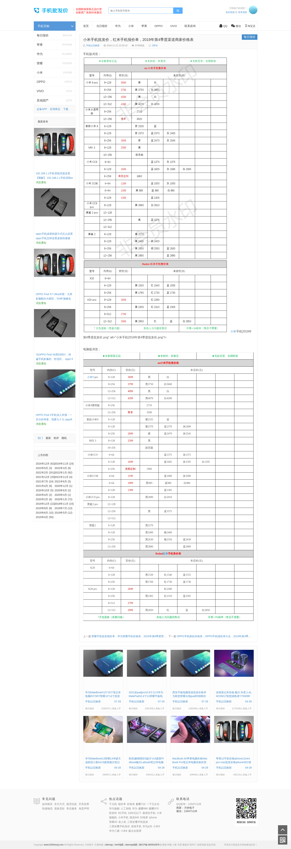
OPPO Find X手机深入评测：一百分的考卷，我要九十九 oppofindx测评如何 (54, 419)
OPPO (41, 81)
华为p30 (147, 826)
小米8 (124, 830)
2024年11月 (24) (64, 463)
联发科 (113, 812)
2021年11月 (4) (63, 477)
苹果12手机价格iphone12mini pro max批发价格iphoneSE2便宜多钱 (233, 762)
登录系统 (242, 12)
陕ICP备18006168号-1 (150, 844)
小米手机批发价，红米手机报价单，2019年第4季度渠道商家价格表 (138, 40)
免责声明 (84, 808)
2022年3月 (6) (63, 468)
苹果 (40, 44)
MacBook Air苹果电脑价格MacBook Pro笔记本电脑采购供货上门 (189, 762)
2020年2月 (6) (44, 499)
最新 (48, 437)
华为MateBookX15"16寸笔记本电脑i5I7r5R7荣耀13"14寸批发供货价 (103, 696)
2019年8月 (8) (44, 508)
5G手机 (122, 812)
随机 (64, 437)
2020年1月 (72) (63, 499)
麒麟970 (153, 808)
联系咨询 (190, 26)
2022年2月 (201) (45, 472)
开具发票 (84, 804)
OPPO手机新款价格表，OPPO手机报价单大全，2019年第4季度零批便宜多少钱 (223, 636)
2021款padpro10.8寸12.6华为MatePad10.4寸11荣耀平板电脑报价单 (146, 696)
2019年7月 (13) (63, 508)
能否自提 (71, 804)
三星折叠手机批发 (137, 821)
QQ (223, 26)
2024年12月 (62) (45, 463)
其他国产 (43, 100)
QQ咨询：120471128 (188, 804)
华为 (40, 54)
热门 (40, 437)
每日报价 (43, 35)
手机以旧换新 (92, 45)
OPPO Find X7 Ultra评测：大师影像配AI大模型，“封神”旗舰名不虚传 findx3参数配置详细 (54, 299)
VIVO (40, 91)
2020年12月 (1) (63, 485)
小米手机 (123, 817)
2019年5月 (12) (63, 512)
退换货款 (59, 808)
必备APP (42, 109)
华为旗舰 (114, 808)
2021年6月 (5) (63, 481)
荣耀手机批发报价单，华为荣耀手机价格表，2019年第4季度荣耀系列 (131, 636)
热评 (56, 437)
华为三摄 (114, 830)
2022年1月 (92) (63, 472)
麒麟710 (140, 804)
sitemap (109, 844)
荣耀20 (113, 821)
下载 (65, 109)
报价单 (122, 804)
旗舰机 (113, 817)
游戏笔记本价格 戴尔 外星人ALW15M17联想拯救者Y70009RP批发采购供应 (234, 696)
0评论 (155, 45)
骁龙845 (134, 817)
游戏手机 (136, 826)
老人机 (122, 821)
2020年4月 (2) (44, 494)
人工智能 (126, 808)
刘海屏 (144, 817)
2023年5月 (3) (44, 468)
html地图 (119, 844)
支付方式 (59, 804)
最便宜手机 (149, 812)
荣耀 (40, 63)
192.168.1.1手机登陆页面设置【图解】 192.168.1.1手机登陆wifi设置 (54, 178)
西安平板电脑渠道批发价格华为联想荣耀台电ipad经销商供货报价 (189, 696)
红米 (165, 553)
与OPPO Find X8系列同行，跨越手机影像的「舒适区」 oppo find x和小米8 (54, 359)
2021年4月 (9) (44, 485)
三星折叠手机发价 (119, 826)
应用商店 (55, 109)
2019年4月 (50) (45, 517)
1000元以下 (134, 812)
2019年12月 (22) (45, 503)
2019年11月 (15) (64, 503)
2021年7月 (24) (45, 481)
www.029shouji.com (53, 844)
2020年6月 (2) (63, 490)
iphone (153, 817)
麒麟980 (143, 808)
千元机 (113, 804)
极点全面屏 (134, 830)
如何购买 (47, 804)
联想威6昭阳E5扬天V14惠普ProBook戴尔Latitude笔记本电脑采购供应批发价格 (146, 762)
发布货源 (230, 12)
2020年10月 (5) (45, 490)
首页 (86, 26)
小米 (40, 72)
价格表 (131, 804)
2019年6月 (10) (45, 512)
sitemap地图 (131, 844)
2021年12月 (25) (45, 477)
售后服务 (71, 808)
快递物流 (47, 808)
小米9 (90, 377)
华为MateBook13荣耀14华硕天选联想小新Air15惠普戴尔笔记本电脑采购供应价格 (103, 762)
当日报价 (101, 26)
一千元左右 (152, 804)
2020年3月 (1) (63, 494)
